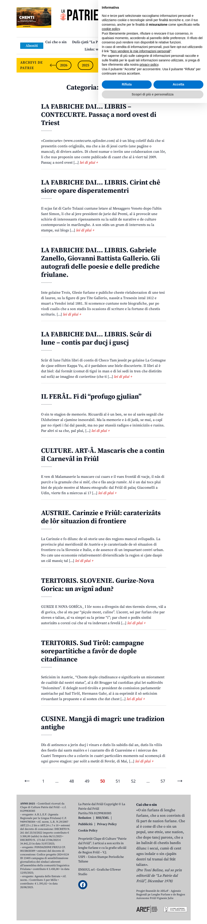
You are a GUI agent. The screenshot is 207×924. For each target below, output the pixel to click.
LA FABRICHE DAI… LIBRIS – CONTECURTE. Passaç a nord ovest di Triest (98, 114)
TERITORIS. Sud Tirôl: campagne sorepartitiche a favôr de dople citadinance (92, 651)
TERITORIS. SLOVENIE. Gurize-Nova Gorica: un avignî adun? (97, 584)
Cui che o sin (56, 42)
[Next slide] (183, 65)
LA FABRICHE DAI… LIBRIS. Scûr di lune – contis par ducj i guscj (96, 338)
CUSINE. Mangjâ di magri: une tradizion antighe (102, 723)
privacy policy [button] (149, 885)
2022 (150, 65)
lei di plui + (89, 162)
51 (118, 781)
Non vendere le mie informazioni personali (140, 872)
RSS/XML (102, 818)
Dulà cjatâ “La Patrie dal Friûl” (97, 42)
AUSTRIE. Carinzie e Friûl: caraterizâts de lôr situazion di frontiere (101, 517)
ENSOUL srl (86, 870)
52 (133, 781)
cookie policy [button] (111, 850)
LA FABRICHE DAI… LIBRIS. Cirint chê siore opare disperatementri (100, 186)
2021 (172, 65)
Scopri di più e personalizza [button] (152, 915)
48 (71, 781)
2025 (85, 65)
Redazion (84, 818)
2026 (63, 65)
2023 (129, 65)
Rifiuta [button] (127, 905)
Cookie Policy (87, 831)
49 (87, 781)
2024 (107, 65)
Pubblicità (85, 824)
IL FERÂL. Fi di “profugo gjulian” (91, 396)
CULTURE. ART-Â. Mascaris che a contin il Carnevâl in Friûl (102, 454)
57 (163, 781)
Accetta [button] (178, 905)
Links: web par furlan (102, 49)
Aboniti (32, 45)
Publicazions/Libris (143, 42)
